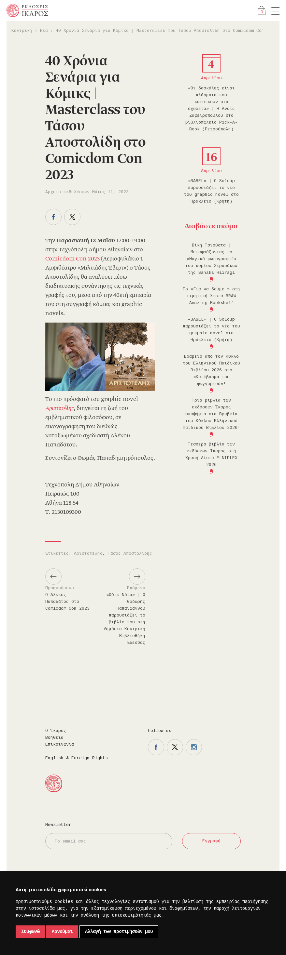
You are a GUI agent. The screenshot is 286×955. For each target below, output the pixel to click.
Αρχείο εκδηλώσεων (67, 192)
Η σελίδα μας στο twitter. (175, 747)
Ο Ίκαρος (55, 730)
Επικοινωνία (59, 744)
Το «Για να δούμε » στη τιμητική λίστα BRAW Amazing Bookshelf (211, 296)
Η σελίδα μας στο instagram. (194, 747)
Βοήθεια (54, 737)
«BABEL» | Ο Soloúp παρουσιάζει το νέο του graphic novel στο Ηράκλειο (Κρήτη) (211, 191)
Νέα (44, 30)
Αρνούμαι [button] (62, 931)
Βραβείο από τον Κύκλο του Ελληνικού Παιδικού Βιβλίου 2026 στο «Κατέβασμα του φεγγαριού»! (211, 370)
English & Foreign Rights (76, 758)
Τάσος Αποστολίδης (130, 553)
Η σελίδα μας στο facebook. (156, 747)
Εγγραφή (211, 841)
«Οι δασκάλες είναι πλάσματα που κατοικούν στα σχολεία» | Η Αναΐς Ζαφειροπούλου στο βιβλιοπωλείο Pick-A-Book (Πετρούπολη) (211, 109)
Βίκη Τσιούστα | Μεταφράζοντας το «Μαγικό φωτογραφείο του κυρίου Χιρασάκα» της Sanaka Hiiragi (211, 259)
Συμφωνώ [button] (30, 931)
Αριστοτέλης (88, 553)
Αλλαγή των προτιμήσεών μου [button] (119, 931)
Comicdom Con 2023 (72, 259)
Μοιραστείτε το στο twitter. (72, 217)
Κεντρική (21, 30)
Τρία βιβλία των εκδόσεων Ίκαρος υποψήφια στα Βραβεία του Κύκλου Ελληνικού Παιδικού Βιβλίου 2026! (211, 414)
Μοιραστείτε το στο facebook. (53, 217)
